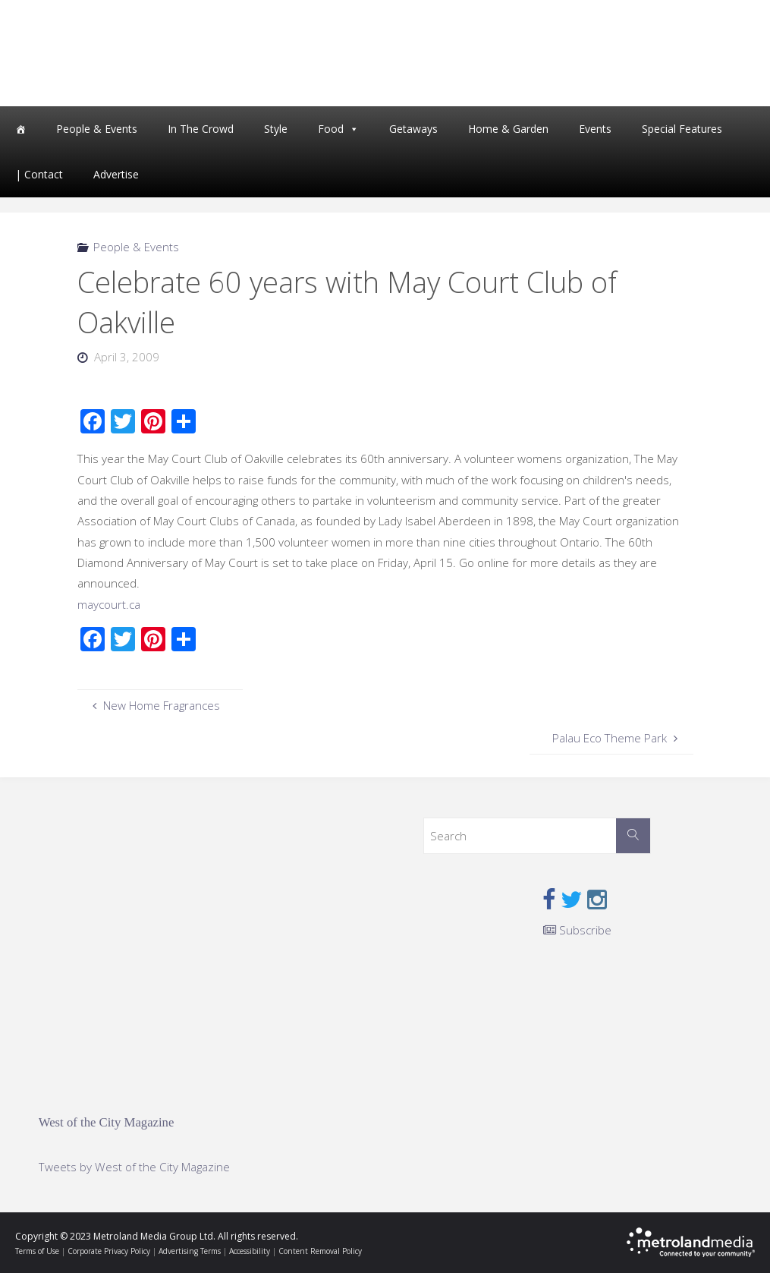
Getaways (413, 128)
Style (276, 128)
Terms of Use (37, 1251)
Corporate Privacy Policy (109, 1251)
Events (595, 128)
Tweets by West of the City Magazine (134, 1166)
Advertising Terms (190, 1251)
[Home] (20, 129)
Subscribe (577, 929)
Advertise (116, 174)
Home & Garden (508, 128)
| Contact (39, 174)
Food (331, 128)
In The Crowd (201, 128)
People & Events (96, 128)
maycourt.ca (108, 604)
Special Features (682, 128)
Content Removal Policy (320, 1251)
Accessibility (249, 1251)
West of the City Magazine (106, 1122)
